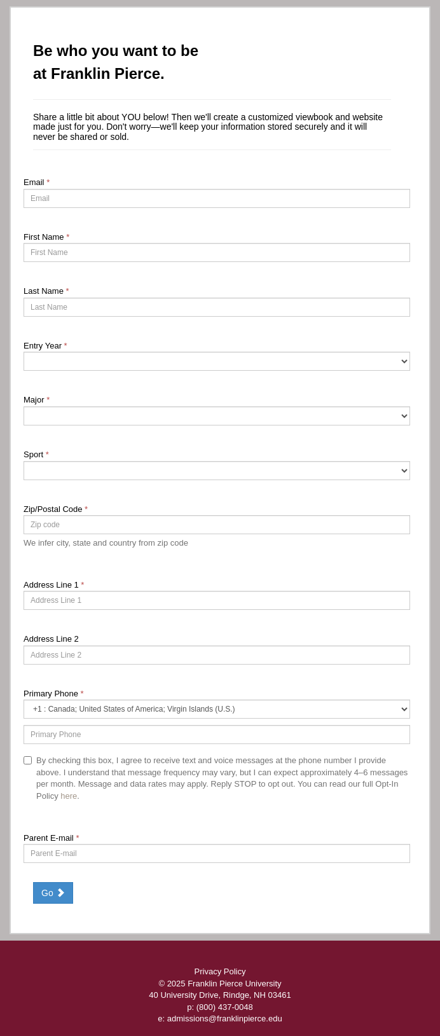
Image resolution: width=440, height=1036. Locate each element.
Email (37, 182)
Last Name (46, 291)
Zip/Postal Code (56, 509)
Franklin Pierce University (234, 983)
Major (37, 399)
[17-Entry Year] (217, 361)
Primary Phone (54, 693)
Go (53, 893)
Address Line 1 (54, 585)
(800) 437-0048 (224, 1007)
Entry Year (45, 345)
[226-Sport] (217, 470)
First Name (46, 237)
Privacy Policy (220, 971)
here (68, 796)
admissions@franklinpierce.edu (224, 1018)
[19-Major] (217, 415)
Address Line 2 (51, 639)
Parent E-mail (51, 838)
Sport (36, 454)
